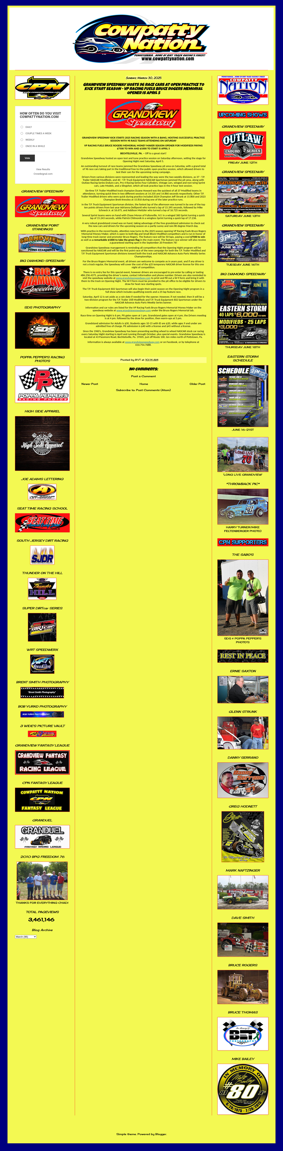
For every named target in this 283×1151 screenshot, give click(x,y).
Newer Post (90, 383)
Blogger (160, 1134)
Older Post (197, 383)
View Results (43, 169)
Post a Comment (143, 376)
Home (144, 383)
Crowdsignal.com (43, 173)
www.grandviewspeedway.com (133, 278)
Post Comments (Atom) (153, 390)
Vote (27, 158)
